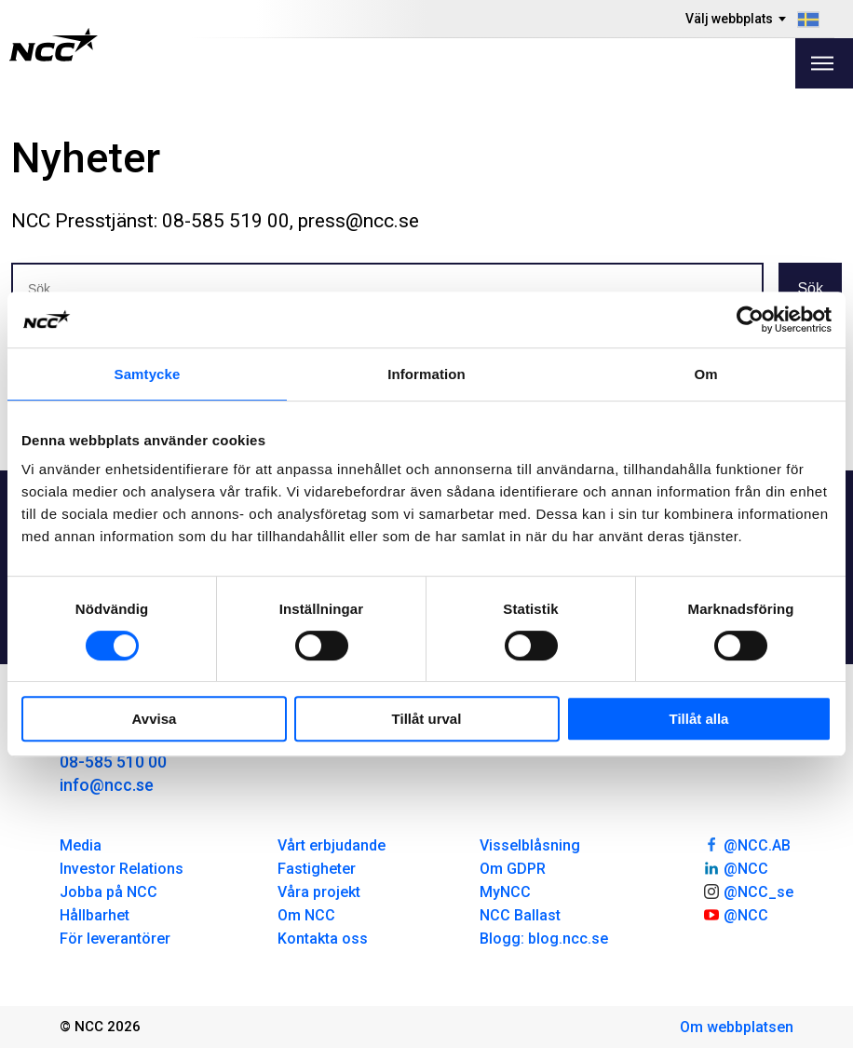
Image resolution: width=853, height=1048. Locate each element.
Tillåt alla (699, 719)
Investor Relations (121, 869)
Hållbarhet (94, 915)
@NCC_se (747, 890)
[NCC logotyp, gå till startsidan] (53, 45)
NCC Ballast (520, 915)
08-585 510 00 (113, 761)
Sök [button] (810, 288)
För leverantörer (115, 938)
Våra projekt (319, 892)
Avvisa (154, 719)
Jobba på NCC (108, 892)
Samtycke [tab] (148, 374)
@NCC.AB (746, 844)
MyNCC (505, 892)
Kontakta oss (323, 938)
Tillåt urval (427, 719)
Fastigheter (317, 869)
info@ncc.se (107, 785)
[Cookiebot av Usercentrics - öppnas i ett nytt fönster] (750, 319)
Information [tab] (426, 374)
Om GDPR (513, 869)
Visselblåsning (530, 845)
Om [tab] (705, 374)
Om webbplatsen (736, 1027)
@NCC (735, 867)
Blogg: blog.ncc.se (544, 938)
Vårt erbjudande (332, 845)
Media (81, 845)
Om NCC (306, 915)
